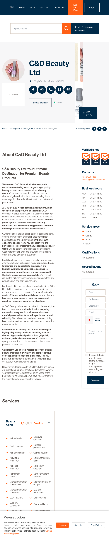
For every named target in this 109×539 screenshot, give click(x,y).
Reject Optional (96, 525)
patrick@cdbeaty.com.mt (93, 179)
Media (31, 7)
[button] (89, 320)
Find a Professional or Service (84, 28)
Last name (93, 306)
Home (22, 7)
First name (93, 299)
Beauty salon (28, 128)
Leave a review (40, 102)
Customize (78, 525)
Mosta (38, 128)
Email (91, 312)
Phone (97, 318)
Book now (95, 380)
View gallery (87, 113)
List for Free (75, 7)
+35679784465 (89, 176)
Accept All (62, 525)
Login (92, 7)
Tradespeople (15, 128)
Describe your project (95, 332)
